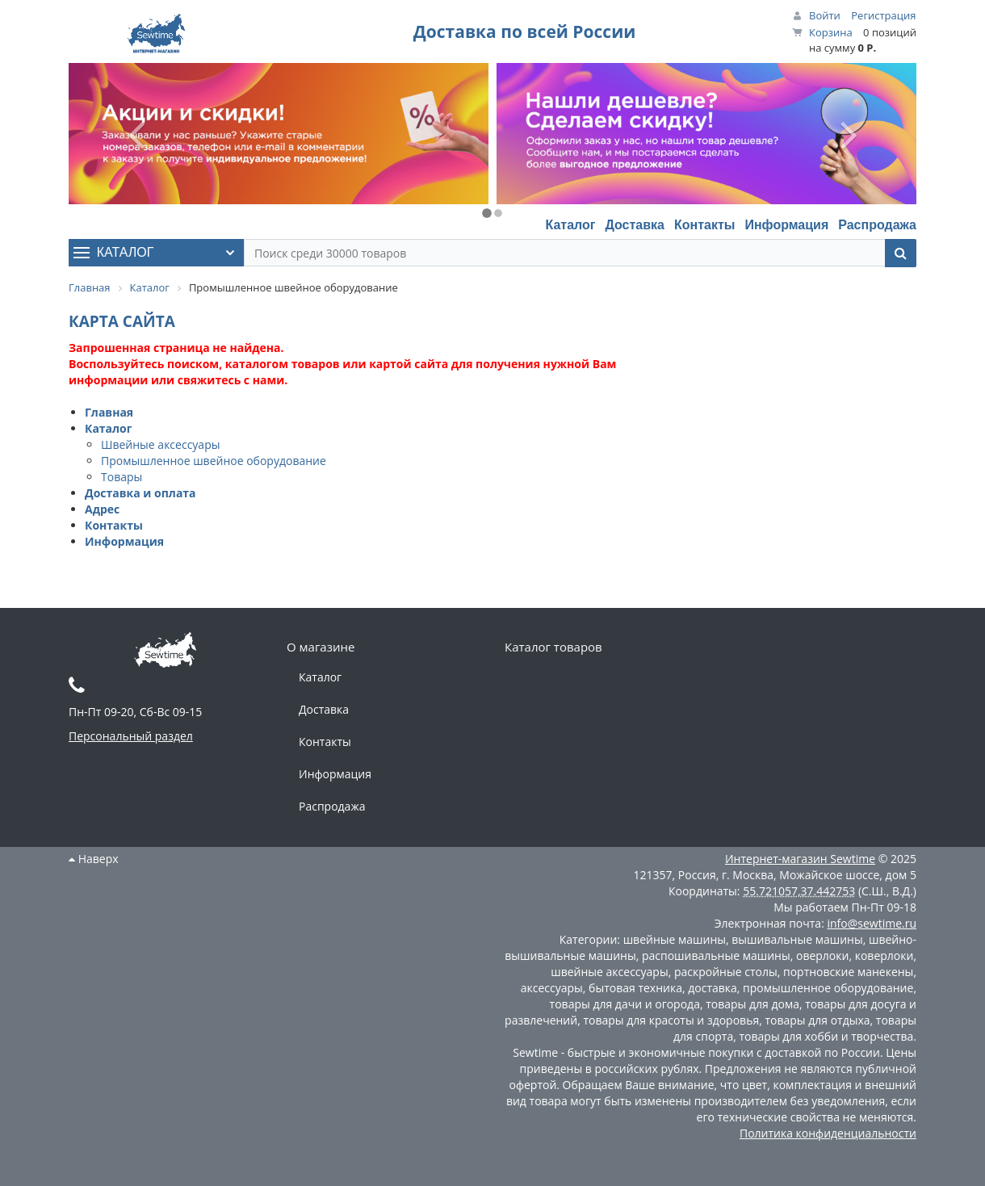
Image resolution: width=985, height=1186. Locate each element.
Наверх (94, 858)
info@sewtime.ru (871, 923)
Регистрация (883, 15)
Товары (121, 476)
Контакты (704, 225)
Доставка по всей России (524, 31)
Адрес (102, 509)
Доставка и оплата (140, 493)
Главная (109, 412)
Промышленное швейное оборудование (213, 460)
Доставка (634, 225)
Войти (824, 15)
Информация (786, 225)
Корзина (831, 32)
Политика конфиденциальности (828, 1133)
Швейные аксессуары (160, 444)
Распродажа (877, 225)
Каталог (570, 225)
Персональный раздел (131, 736)
